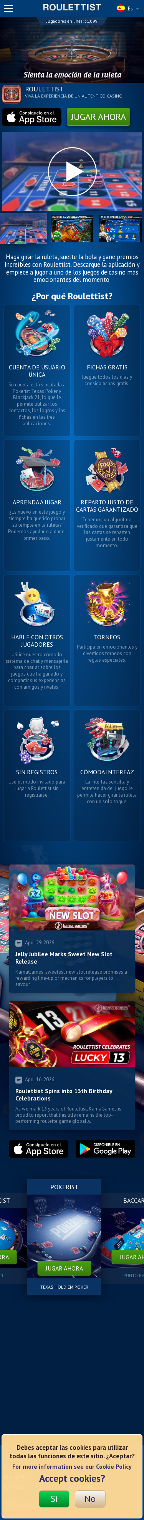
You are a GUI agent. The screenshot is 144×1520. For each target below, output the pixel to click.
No (90, 1499)
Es (128, 8)
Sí (54, 1499)
